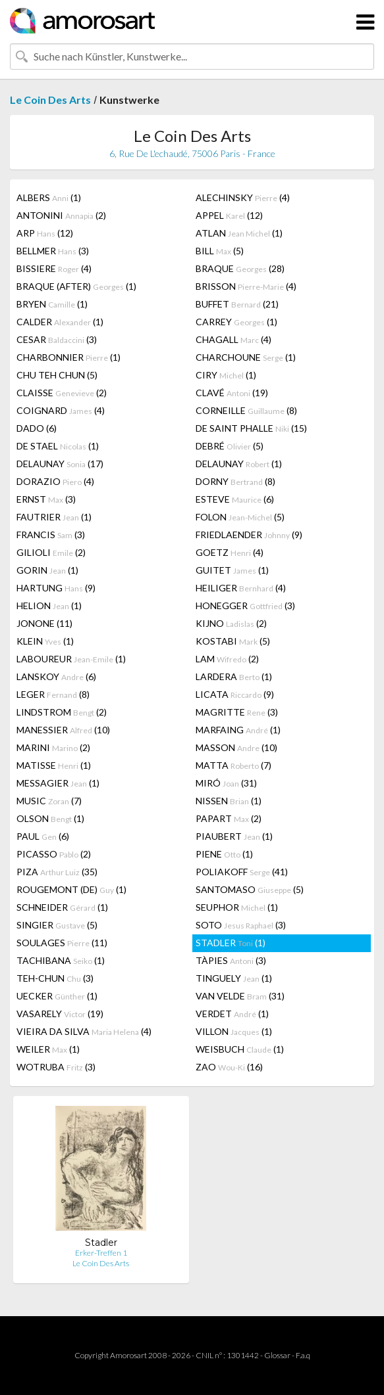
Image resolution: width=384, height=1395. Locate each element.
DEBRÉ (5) (229, 445)
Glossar (277, 1355)
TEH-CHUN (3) (55, 978)
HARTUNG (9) (56, 587)
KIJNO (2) (231, 623)
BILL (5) (220, 250)
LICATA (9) (235, 694)
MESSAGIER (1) (57, 783)
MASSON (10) (236, 747)
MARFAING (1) (238, 729)
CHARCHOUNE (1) (246, 357)
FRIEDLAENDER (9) (249, 534)
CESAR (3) (56, 339)
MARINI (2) (53, 747)
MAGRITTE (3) (237, 712)
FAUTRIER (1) (54, 516)
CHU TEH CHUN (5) (56, 374)
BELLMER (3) (52, 250)
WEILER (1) (48, 1049)
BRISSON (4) (246, 286)
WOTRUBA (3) (56, 1066)
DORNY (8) (235, 481)
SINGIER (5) (56, 924)
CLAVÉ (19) (232, 392)
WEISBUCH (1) (240, 1049)
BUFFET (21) (237, 303)
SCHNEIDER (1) (62, 907)
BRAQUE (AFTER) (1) (76, 286)
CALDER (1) (59, 321)
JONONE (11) (44, 623)
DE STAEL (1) (57, 445)
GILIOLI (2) (51, 552)
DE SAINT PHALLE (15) (251, 428)
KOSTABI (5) (233, 641)
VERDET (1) (232, 1013)
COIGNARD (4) (60, 410)
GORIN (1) (47, 570)
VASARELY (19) (59, 1013)
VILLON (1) (234, 1031)
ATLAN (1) (239, 233)
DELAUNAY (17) (59, 463)
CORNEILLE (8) (246, 410)
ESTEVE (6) (235, 499)
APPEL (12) (229, 215)
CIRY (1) (226, 374)
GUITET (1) (232, 570)
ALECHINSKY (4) (243, 197)
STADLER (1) (230, 942)
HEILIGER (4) (241, 587)
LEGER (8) (53, 694)
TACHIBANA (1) (60, 960)
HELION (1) (49, 605)
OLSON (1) (50, 818)
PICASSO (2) (53, 853)
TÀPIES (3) (231, 960)
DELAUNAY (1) (239, 463)
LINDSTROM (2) (61, 712)
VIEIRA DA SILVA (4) (83, 1031)
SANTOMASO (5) (250, 889)
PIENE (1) (224, 853)
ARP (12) (44, 233)
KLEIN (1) (45, 641)
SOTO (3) (241, 924)
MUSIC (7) (49, 800)
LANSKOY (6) (56, 676)
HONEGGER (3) (245, 605)
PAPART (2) (228, 818)
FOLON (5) (240, 516)
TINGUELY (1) (234, 978)
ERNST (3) (46, 499)
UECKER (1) (56, 995)
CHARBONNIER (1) (68, 357)
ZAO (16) (229, 1066)
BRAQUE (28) (240, 268)
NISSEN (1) (228, 800)
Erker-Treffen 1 (101, 1253)
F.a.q (303, 1355)
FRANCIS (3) (50, 534)
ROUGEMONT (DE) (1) (71, 889)
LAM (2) (227, 658)
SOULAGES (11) (61, 942)
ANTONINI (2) (61, 215)
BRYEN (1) (52, 303)
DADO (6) (36, 428)
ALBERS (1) (48, 197)
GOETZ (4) (229, 552)
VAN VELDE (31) (240, 995)
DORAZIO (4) (55, 481)
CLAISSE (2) (61, 392)
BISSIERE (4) (54, 268)
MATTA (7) (233, 765)
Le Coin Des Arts (50, 99)
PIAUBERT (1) (234, 836)
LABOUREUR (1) (71, 658)
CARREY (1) (236, 321)
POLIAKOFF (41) (242, 871)
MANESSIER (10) (63, 729)
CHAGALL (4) (233, 339)
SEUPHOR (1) (237, 907)
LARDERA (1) (234, 676)
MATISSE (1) (53, 765)
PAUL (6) (42, 836)
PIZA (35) (56, 871)
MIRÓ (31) (226, 783)
